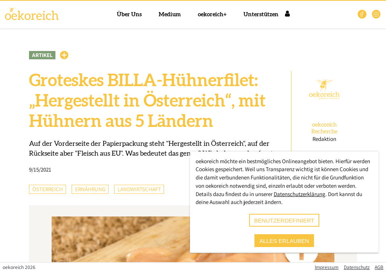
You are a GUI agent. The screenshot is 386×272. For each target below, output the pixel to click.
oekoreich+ (212, 14)
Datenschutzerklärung (299, 194)
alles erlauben (284, 241)
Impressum (327, 267)
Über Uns (129, 14)
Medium (170, 14)
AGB (379, 267)
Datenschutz (357, 267)
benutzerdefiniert (284, 220)
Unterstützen (261, 14)
